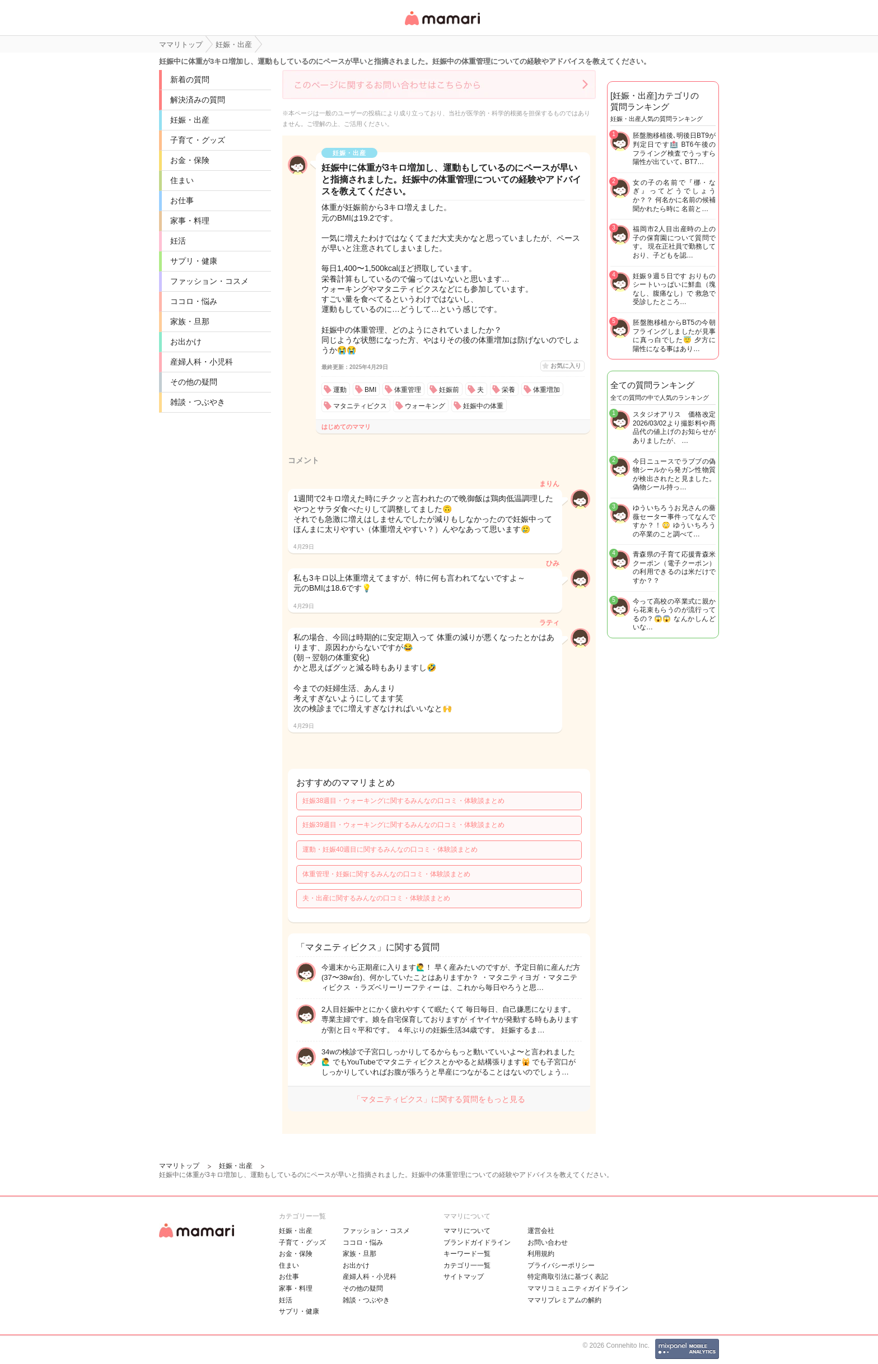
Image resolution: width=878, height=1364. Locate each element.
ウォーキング (425, 406)
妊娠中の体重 (483, 406)
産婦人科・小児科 (201, 361)
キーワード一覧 (467, 1254)
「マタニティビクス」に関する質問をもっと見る (439, 1099)
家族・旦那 (189, 321)
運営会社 (540, 1231)
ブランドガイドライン (477, 1242)
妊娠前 (449, 390)
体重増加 (546, 390)
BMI (370, 390)
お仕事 (182, 200)
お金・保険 (189, 160)
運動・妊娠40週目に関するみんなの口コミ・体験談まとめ (390, 849)
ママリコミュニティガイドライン (577, 1288)
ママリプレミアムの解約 (564, 1300)
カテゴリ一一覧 (467, 1265)
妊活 (178, 240)
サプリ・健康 (193, 260)
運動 (340, 390)
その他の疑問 (193, 381)
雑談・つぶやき (197, 402)
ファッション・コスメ (209, 281)
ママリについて (467, 1231)
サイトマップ (463, 1277)
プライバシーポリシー (561, 1265)
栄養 (508, 390)
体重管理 (407, 390)
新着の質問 (189, 79)
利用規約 (540, 1254)
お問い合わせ (547, 1242)
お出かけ (186, 341)
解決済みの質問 (197, 99)
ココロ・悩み (193, 301)
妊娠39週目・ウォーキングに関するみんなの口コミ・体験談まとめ (403, 825)
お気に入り (565, 365)
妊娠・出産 (189, 119)
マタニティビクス (360, 406)
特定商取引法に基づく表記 (567, 1277)
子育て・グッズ (197, 140)
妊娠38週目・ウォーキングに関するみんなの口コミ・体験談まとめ (403, 801)
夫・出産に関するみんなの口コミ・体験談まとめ (376, 898)
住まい (182, 180)
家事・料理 (189, 220)
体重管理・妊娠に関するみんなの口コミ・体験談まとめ (386, 874)
